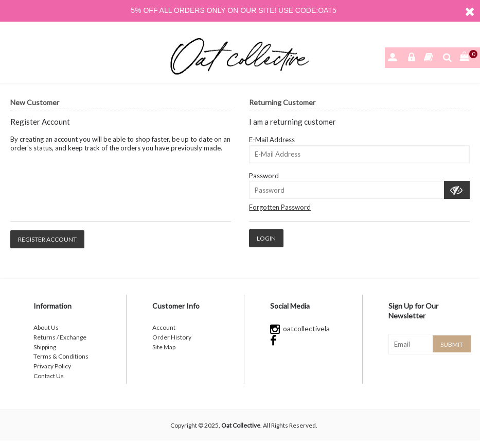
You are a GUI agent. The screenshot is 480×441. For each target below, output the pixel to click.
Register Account (47, 239)
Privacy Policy (52, 366)
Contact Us (48, 376)
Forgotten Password (280, 207)
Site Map (163, 347)
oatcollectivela (300, 328)
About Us (46, 327)
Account (163, 327)
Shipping (44, 347)
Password (264, 176)
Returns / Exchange (59, 337)
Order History (171, 337)
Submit (451, 344)
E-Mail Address (272, 139)
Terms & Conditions (60, 356)
